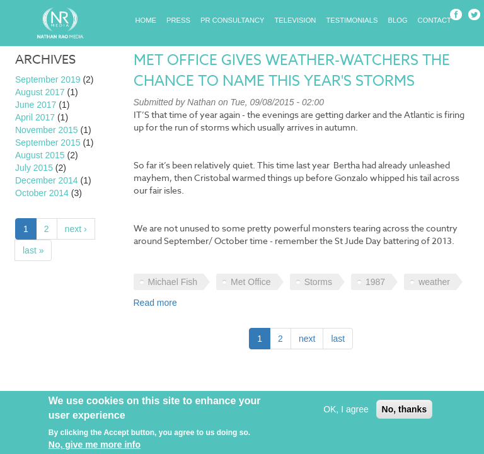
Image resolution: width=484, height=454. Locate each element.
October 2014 (42, 193)
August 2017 (40, 92)
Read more (155, 303)
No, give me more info (95, 446)
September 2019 (48, 79)
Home (146, 20)
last (338, 339)
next (307, 339)
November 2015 (46, 130)
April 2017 (35, 117)
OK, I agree (346, 411)
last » (33, 250)
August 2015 (40, 155)
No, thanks (404, 411)
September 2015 (48, 142)
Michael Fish (173, 282)
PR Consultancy (232, 20)
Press (178, 20)
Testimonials (351, 20)
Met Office (251, 282)
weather (434, 282)
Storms (318, 282)
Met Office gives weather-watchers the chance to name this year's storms (292, 71)
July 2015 (34, 168)
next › (76, 229)
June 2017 (35, 105)
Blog (398, 20)
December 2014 (46, 180)
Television (295, 20)
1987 (375, 282)
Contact (434, 20)
